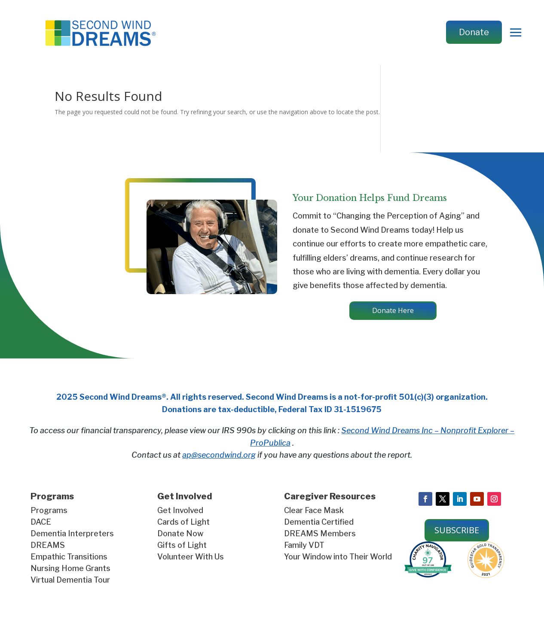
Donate (474, 32)
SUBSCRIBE (456, 533)
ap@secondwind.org (219, 458)
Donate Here (393, 312)
